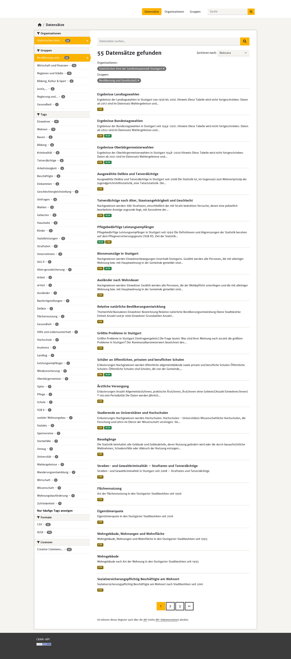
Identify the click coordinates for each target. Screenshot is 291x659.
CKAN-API (43, 639)
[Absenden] (251, 12)
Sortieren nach (206, 53)
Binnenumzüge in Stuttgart (117, 253)
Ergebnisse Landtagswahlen (118, 94)
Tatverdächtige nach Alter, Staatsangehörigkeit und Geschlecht (145, 200)
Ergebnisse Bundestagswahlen (120, 121)
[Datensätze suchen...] (228, 12)
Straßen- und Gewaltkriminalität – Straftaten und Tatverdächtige (147, 466)
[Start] (40, 25)
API (145, 619)
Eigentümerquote (110, 511)
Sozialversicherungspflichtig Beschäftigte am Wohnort (138, 579)
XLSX (107, 136)
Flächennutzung (109, 488)
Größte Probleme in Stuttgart (119, 333)
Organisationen (174, 11)
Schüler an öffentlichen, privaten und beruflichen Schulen (140, 360)
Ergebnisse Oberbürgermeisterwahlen (125, 147)
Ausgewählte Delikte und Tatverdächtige (127, 174)
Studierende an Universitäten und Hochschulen (132, 413)
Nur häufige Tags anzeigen (55, 510)
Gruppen (195, 11)
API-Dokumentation (167, 619)
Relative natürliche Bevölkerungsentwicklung (131, 306)
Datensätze (152, 11)
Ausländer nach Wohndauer (118, 280)
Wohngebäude (108, 556)
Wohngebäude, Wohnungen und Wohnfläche (130, 534)
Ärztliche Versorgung (113, 386)
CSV (100, 109)
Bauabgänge (106, 439)
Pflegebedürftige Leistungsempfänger (125, 227)
